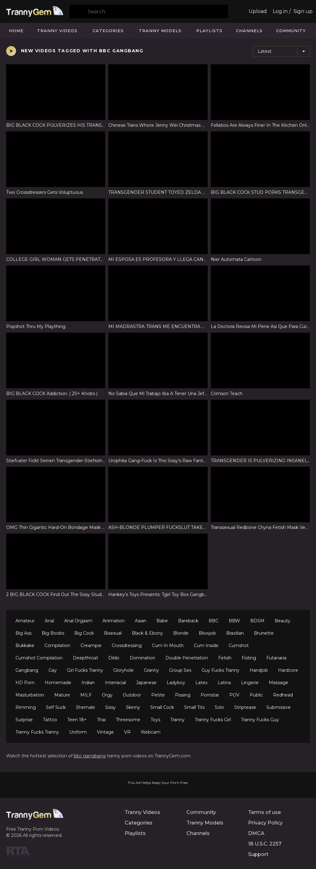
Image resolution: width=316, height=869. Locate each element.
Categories (108, 30)
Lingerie (250, 682)
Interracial (115, 682)
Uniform (78, 732)
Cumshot (239, 645)
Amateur (25, 621)
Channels (249, 30)
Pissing (182, 695)
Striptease (245, 707)
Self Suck (56, 707)
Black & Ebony (147, 633)
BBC (213, 621)
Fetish (224, 658)
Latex (201, 682)
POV (234, 695)
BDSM (257, 621)
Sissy (110, 707)
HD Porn (25, 682)
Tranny (177, 719)
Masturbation (29, 695)
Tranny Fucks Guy (260, 719)
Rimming (25, 707)
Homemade (58, 682)
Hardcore (288, 670)
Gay (52, 670)
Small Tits (194, 707)
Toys (155, 719)
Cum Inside (206, 645)
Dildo (113, 658)
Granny (151, 670)
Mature (62, 695)
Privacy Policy (265, 823)
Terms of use (264, 812)
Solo (219, 707)
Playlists (209, 30)
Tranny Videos (57, 30)
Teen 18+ (77, 719)
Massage (278, 682)
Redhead (283, 695)
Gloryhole (123, 670)
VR (127, 732)
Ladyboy (176, 682)
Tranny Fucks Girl (213, 719)
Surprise (24, 719)
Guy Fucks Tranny (220, 670)
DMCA (256, 833)
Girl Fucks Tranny (85, 670)
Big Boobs (53, 633)
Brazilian (235, 633)
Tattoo (50, 719)
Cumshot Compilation (39, 658)
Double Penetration (186, 658)
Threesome (128, 719)
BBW (234, 621)
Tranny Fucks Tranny (37, 732)
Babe (162, 621)
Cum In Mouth (168, 645)
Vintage (105, 732)
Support (258, 854)
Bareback (188, 621)
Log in (280, 11)
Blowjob (207, 633)
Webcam (150, 732)
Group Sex (180, 670)
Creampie (91, 645)
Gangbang (26, 670)
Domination (142, 658)
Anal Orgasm (78, 621)
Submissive (278, 707)
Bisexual (113, 633)
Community (291, 30)
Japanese (146, 682)
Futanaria (276, 658)
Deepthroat (85, 658)
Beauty (282, 621)
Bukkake (24, 645)
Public (256, 695)
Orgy (107, 695)
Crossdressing (127, 645)
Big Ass (23, 633)
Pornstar (210, 695)
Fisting (249, 658)
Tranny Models (160, 30)
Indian (88, 682)
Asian (140, 621)
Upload (258, 11)
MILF (86, 695)
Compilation (57, 645)
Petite (158, 695)
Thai (101, 719)
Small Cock (162, 707)
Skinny (133, 707)
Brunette (264, 633)
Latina (224, 682)
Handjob (259, 670)
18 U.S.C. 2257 (264, 844)
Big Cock (84, 633)
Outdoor (132, 695)
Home (16, 30)
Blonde (181, 633)
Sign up (303, 11)
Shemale (85, 707)
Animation (113, 621)
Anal (49, 621)
